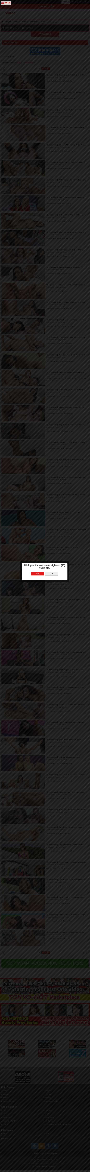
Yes (38, 584)
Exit (52, 584)
